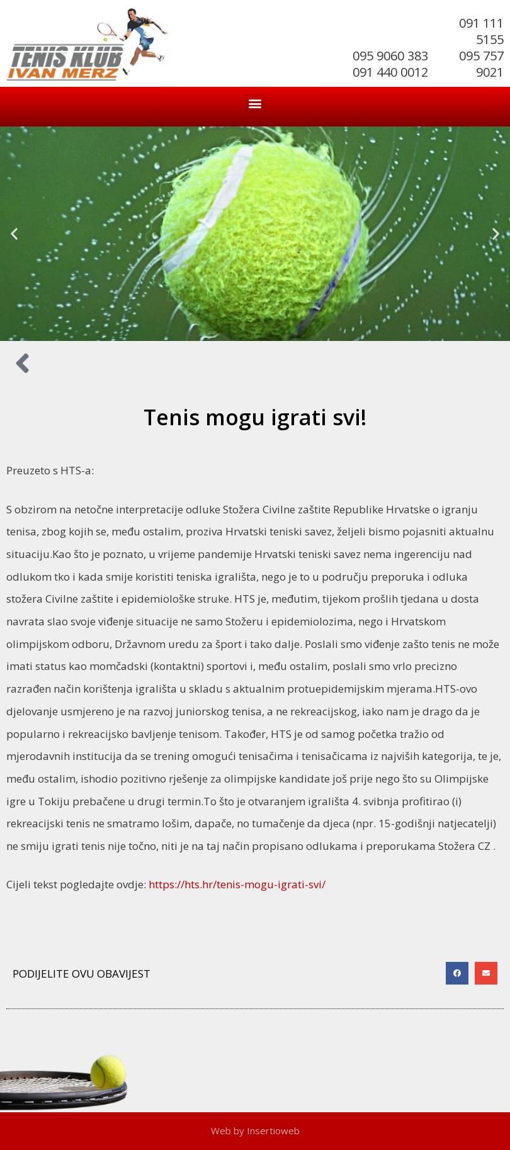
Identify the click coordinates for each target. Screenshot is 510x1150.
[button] (255, 103)
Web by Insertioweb (255, 1130)
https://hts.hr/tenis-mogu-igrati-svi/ (237, 884)
